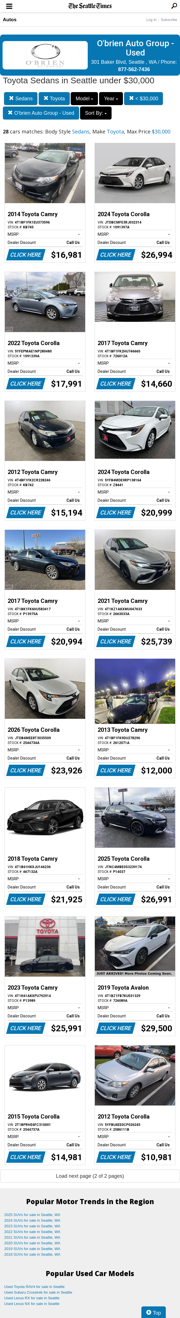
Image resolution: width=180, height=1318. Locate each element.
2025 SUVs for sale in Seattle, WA (32, 1215)
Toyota (54, 98)
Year (111, 98)
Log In (151, 20)
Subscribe (169, 20)
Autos (9, 19)
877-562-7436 (134, 69)
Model (84, 98)
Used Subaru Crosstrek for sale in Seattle (38, 1292)
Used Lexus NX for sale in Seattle (31, 1304)
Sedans (21, 98)
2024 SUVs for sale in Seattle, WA (32, 1220)
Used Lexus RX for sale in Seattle (31, 1298)
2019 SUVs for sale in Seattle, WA (32, 1249)
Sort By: (96, 113)
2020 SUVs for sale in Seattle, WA (32, 1243)
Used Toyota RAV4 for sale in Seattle (34, 1287)
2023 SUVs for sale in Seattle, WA (32, 1226)
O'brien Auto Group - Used (41, 113)
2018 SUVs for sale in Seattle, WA (32, 1254)
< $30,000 (143, 98)
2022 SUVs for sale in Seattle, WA (32, 1232)
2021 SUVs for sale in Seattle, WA (32, 1237)
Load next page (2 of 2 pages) (90, 1176)
